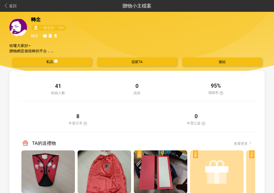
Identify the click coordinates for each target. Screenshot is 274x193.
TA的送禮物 (44, 143)
